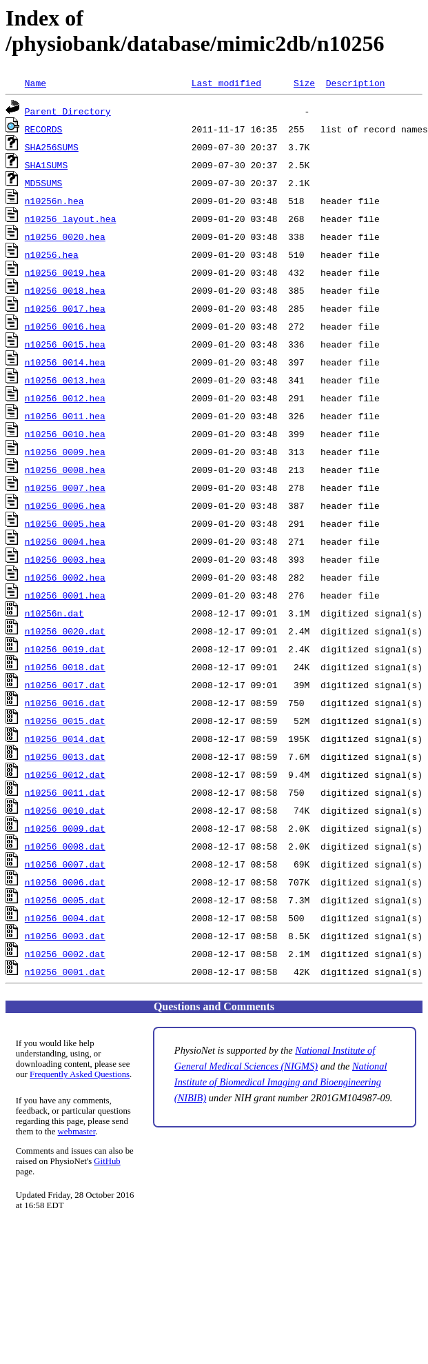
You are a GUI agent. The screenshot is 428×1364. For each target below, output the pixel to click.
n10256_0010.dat (65, 810)
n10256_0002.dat (65, 953)
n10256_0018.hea (65, 290)
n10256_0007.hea (65, 487)
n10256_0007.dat (65, 864)
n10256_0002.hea (65, 577)
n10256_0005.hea (65, 523)
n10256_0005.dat (65, 900)
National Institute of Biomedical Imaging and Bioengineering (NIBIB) (280, 1082)
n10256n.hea (54, 200)
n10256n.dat (54, 613)
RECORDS (44, 129)
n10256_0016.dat (65, 702)
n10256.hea (52, 254)
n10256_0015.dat (65, 720)
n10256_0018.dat (65, 667)
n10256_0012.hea (65, 398)
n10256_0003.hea (65, 559)
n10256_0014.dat (65, 738)
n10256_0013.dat (65, 756)
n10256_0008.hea (65, 469)
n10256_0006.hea (65, 505)
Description (355, 83)
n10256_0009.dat (65, 828)
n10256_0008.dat (65, 846)
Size (304, 83)
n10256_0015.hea (65, 344)
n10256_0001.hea (65, 595)
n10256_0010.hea (65, 434)
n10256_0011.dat (65, 792)
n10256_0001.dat (65, 971)
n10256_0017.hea (65, 308)
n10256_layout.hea (70, 218)
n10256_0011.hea (65, 416)
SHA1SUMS (46, 165)
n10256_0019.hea (65, 272)
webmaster (77, 1131)
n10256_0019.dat (65, 649)
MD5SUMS (44, 183)
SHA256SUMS (52, 147)
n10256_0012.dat (65, 774)
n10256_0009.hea (65, 451)
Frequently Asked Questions (80, 1074)
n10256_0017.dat (65, 685)
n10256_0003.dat (65, 936)
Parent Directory (68, 111)
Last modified (226, 83)
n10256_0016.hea (65, 326)
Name (35, 83)
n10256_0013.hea (65, 380)
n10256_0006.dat (65, 882)
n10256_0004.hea (65, 541)
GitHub (107, 1161)
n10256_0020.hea (65, 236)
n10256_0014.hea (65, 362)
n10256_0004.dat (65, 918)
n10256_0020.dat (65, 631)
